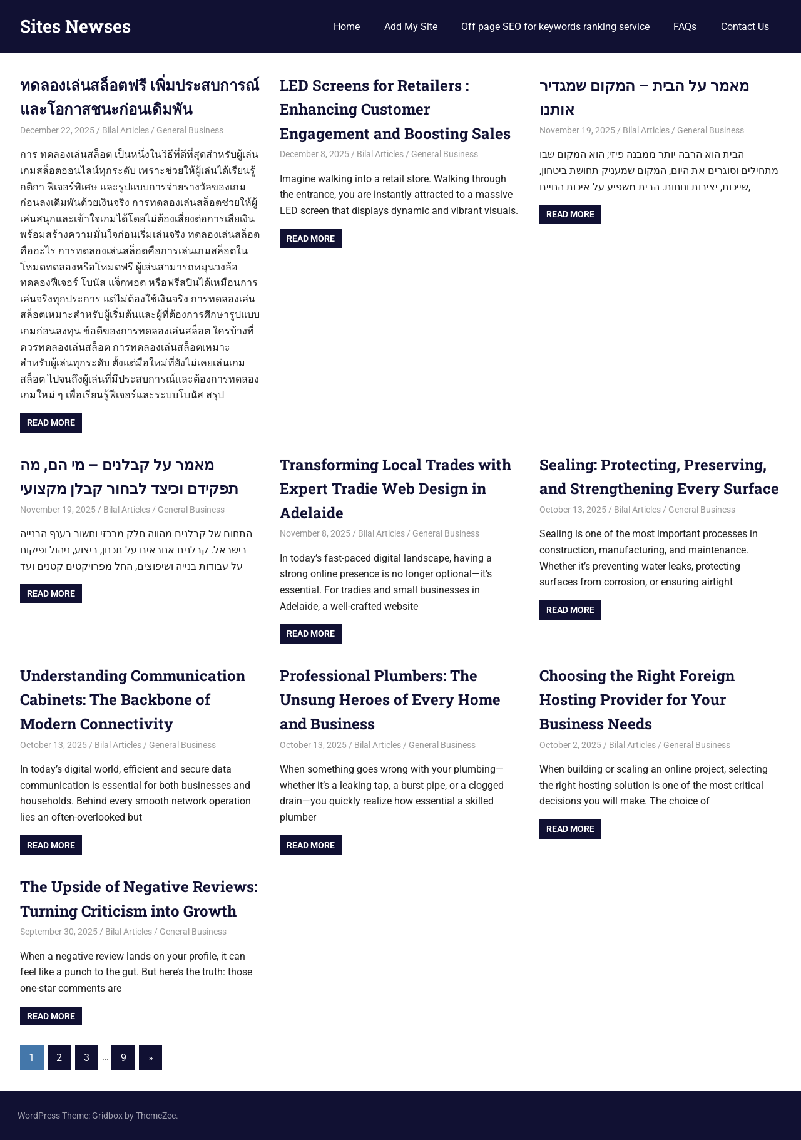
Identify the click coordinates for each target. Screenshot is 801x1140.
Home (347, 27)
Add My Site (410, 27)
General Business (189, 130)
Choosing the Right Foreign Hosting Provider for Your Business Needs (637, 699)
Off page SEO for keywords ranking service (555, 27)
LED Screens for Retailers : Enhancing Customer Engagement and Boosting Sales (397, 109)
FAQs (684, 27)
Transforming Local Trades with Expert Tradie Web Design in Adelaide (395, 488)
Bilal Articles (125, 130)
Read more (51, 423)
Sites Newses (75, 26)
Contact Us (745, 27)
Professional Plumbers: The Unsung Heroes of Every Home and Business (390, 699)
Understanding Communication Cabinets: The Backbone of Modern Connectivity (132, 699)
